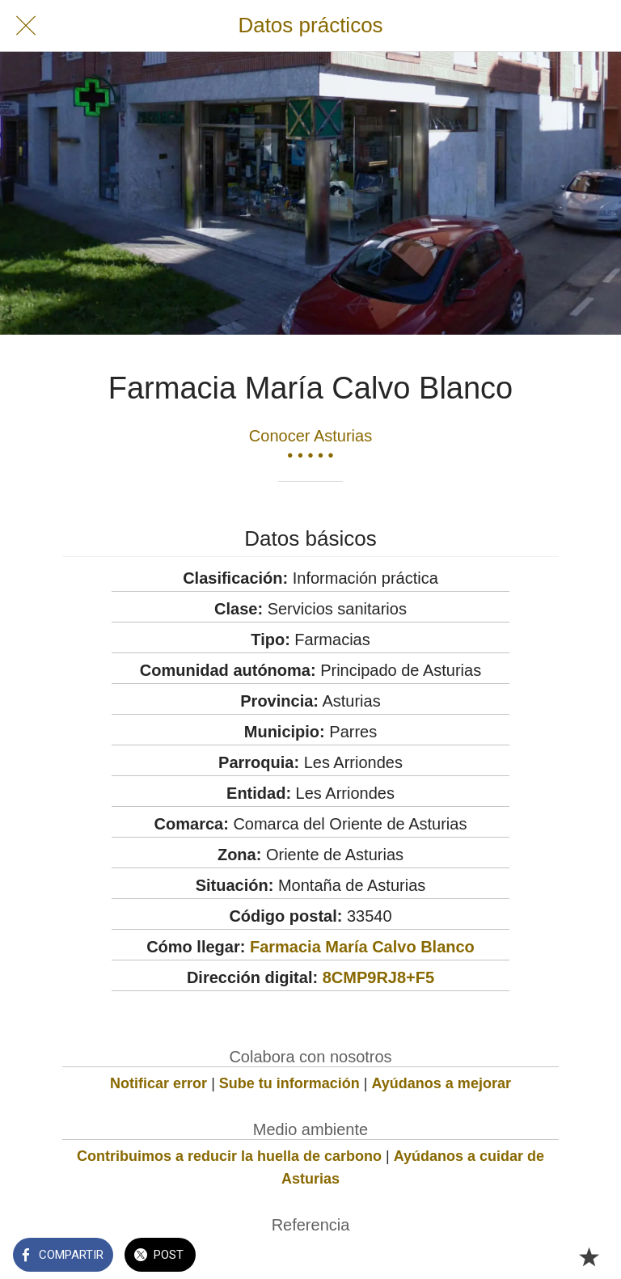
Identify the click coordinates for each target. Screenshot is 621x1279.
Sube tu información (289, 1083)
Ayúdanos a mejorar (441, 1083)
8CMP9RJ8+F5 (378, 977)
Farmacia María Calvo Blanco (362, 947)
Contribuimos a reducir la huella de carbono (229, 1156)
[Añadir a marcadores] (588, 1256)
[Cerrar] (26, 26)
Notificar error (158, 1083)
